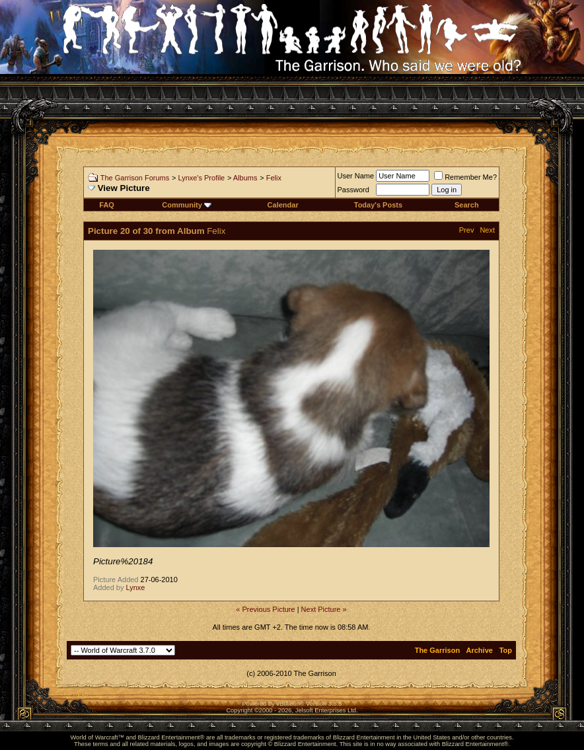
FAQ (106, 205)
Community (186, 205)
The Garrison (437, 650)
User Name (356, 176)
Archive (479, 650)
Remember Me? (465, 177)
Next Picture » (324, 609)
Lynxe (135, 587)
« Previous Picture (265, 609)
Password (353, 190)
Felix (273, 178)
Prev (466, 230)
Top (505, 650)
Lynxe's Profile (201, 178)
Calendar (283, 205)
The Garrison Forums (135, 178)
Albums (245, 178)
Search (467, 205)
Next (487, 230)
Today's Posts (378, 205)
